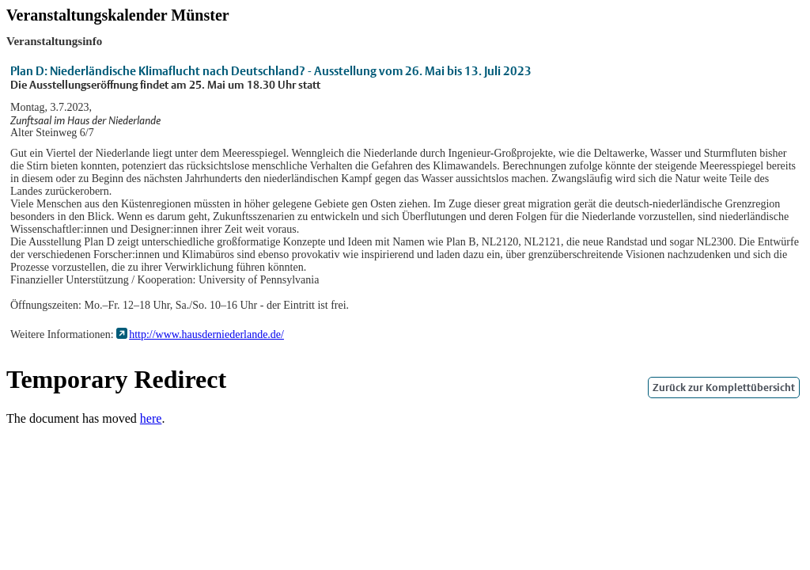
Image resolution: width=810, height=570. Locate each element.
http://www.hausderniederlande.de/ (206, 334)
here (151, 418)
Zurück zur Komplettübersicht (724, 387)
